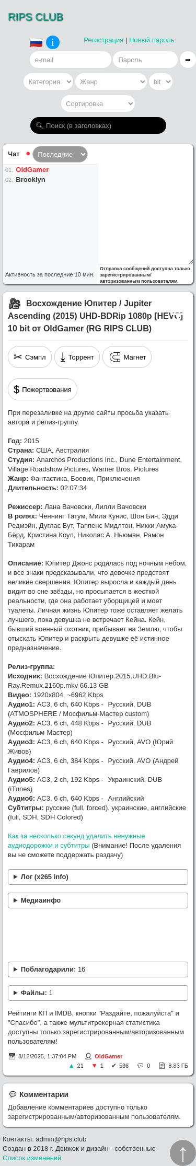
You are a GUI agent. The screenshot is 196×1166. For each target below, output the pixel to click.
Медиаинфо (41, 900)
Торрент (77, 357)
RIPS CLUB (35, 16)
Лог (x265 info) (44, 877)
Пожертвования (43, 389)
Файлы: (37, 993)
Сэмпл (30, 357)
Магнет (127, 357)
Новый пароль (152, 40)
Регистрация (103, 40)
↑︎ (183, 1153)
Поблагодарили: (53, 969)
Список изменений (32, 1158)
